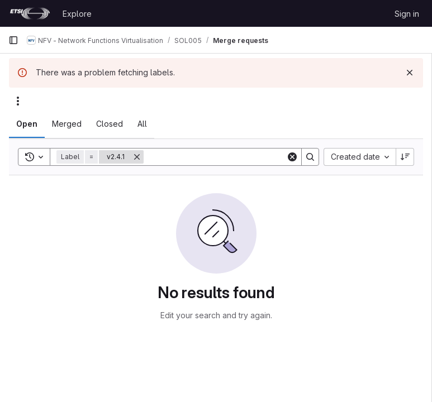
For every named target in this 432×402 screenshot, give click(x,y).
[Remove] (137, 157)
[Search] (215, 157)
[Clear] (292, 157)
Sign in (407, 13)
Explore (77, 13)
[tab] (27, 124)
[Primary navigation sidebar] (13, 40)
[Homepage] (30, 13)
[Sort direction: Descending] (405, 157)
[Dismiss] (409, 72)
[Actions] (18, 101)
